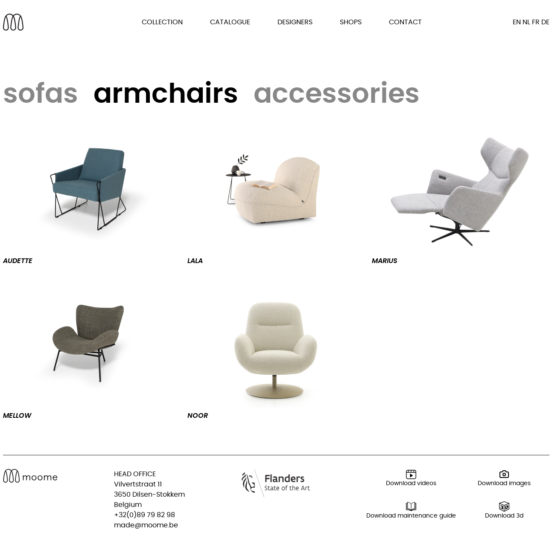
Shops (351, 22)
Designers (295, 22)
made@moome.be (146, 525)
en (517, 22)
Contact (405, 22)
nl (526, 22)
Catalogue (230, 22)
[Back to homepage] (13, 22)
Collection (162, 22)
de (545, 22)
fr (536, 22)
